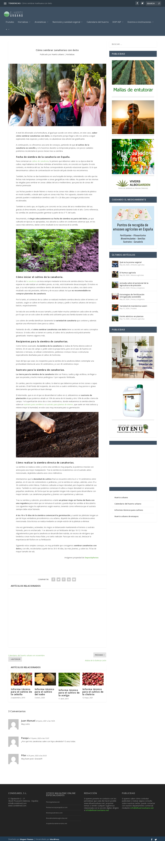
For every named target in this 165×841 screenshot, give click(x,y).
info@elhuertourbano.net (97, 809)
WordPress (54, 838)
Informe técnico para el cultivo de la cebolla (21, 690)
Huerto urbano (58, 53)
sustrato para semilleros (34, 403)
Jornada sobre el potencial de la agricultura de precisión (134, 283)
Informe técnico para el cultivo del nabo (44, 690)
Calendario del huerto (98, 21)
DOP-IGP (117, 21)
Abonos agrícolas (137, 274)
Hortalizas (23, 21)
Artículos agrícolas (137, 263)
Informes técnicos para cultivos (128, 509)
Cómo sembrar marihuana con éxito (37, 3)
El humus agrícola (128, 271)
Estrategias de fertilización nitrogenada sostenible (132, 294)
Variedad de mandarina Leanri (133, 304)
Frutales (10, 21)
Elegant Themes (26, 838)
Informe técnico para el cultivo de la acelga (69, 691)
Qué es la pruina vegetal (131, 261)
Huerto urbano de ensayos (126, 515)
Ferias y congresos (138, 287)
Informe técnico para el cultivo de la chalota (93, 690)
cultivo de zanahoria (40, 160)
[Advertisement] (57, 616)
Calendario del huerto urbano (127, 502)
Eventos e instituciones (139, 21)
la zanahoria (31, 280)
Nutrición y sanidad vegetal (66, 21)
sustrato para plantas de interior (59, 403)
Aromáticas (40, 21)
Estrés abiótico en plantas (131, 315)
